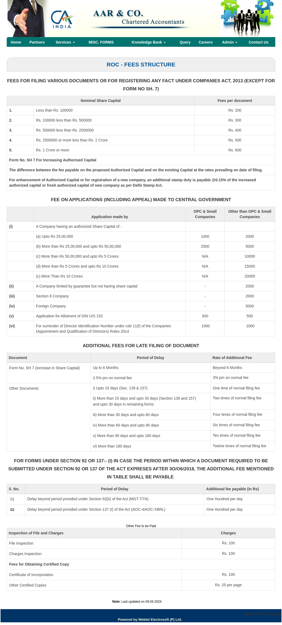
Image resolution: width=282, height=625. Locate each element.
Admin (229, 42)
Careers (206, 42)
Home (16, 42)
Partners (37, 42)
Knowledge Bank (149, 42)
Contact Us (259, 42)
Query (185, 42)
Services (65, 42)
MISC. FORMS (101, 42)
